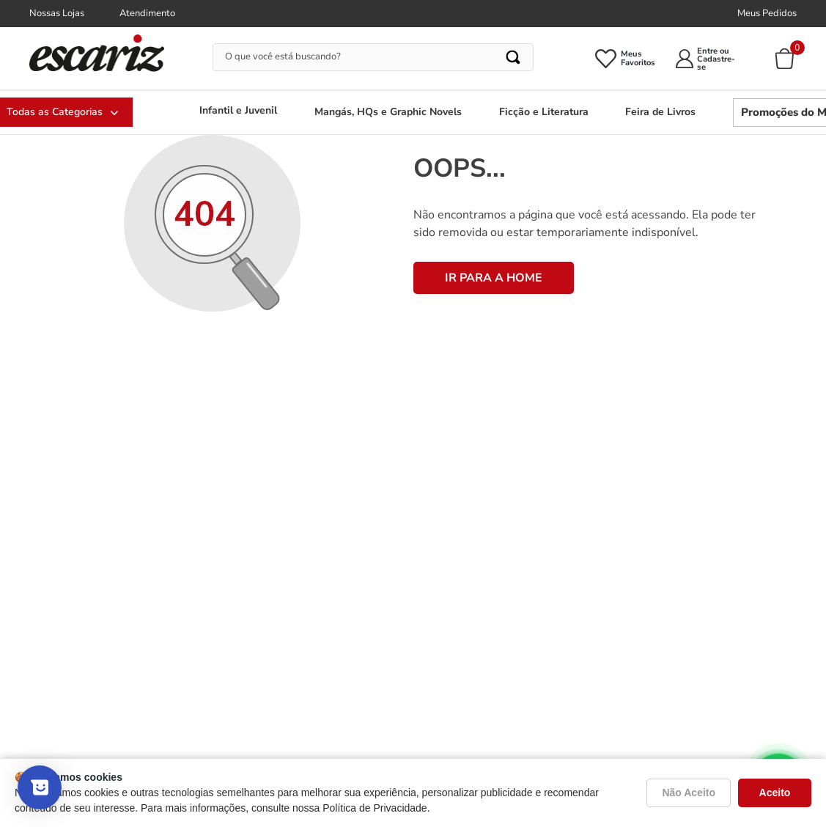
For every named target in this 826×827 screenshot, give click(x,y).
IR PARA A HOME (493, 278)
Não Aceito (688, 792)
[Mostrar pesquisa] (40, 787)
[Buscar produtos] (514, 57)
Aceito (775, 792)
